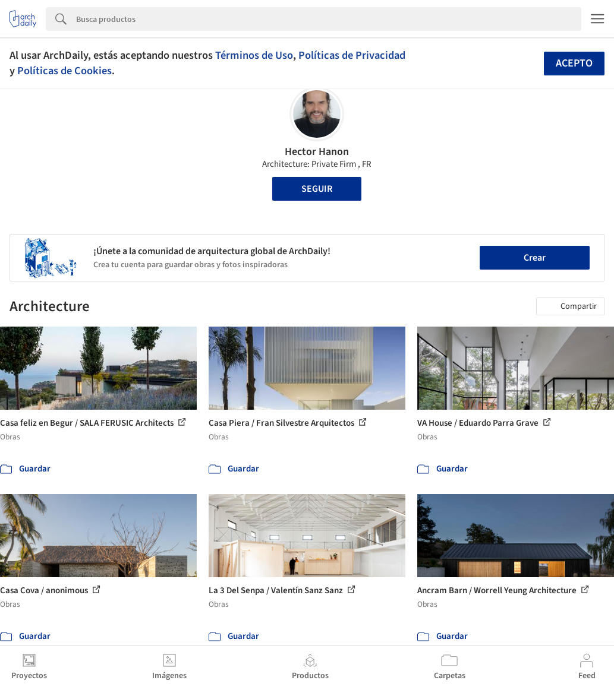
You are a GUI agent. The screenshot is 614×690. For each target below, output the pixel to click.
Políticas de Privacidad (351, 55)
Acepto (574, 63)
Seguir (316, 188)
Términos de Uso (254, 55)
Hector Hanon (317, 151)
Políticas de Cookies (64, 70)
